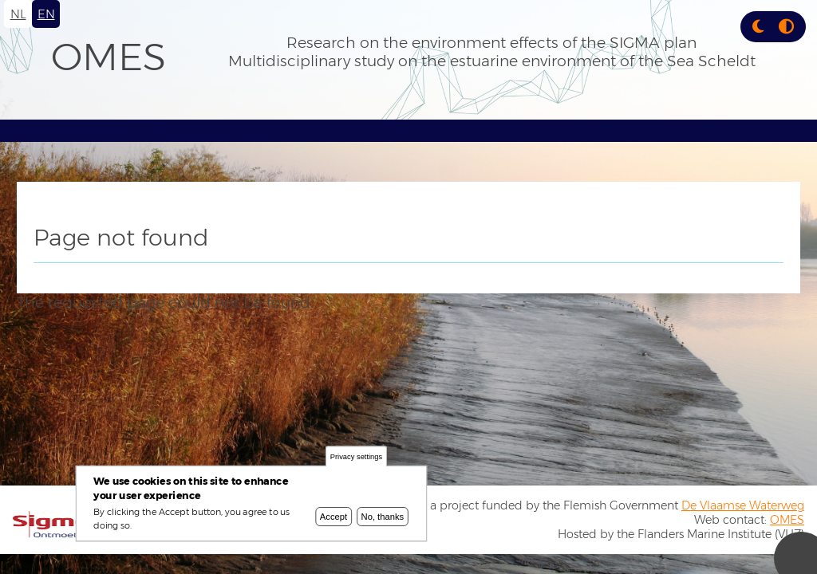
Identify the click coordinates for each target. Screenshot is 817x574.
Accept (333, 518)
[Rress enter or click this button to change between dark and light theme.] (760, 26)
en (46, 14)
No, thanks (383, 518)
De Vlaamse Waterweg (742, 505)
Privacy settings (356, 458)
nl (18, 14)
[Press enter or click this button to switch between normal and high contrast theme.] (786, 26)
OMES (108, 56)
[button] (758, 27)
